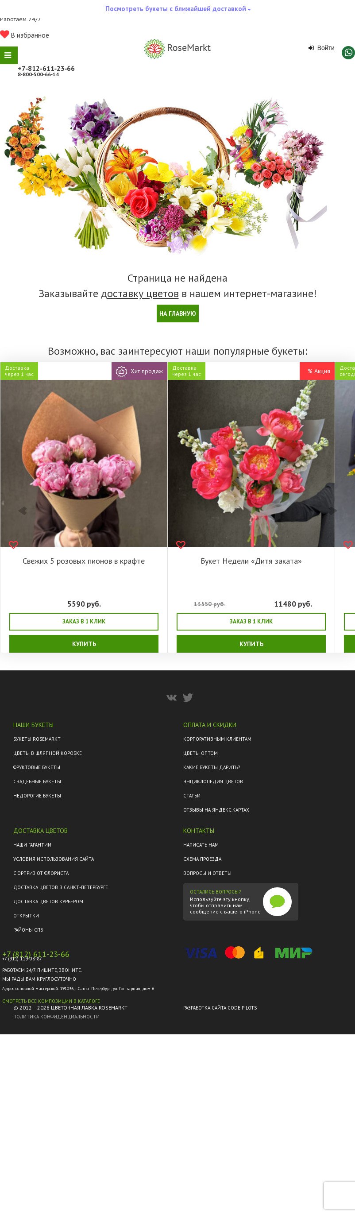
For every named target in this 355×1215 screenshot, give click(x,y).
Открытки (26, 916)
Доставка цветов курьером (48, 901)
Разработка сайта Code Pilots (220, 1008)
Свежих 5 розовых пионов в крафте (84, 561)
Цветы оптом (200, 753)
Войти (322, 47)
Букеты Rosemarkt (37, 739)
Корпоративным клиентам (217, 739)
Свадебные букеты (37, 781)
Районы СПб (28, 930)
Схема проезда (202, 859)
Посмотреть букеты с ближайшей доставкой (178, 11)
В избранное (24, 34)
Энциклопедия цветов (213, 781)
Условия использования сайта (53, 859)
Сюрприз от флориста (41, 873)
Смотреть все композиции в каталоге (51, 1001)
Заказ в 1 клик (83, 621)
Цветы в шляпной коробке (47, 753)
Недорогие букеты (37, 796)
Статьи (192, 796)
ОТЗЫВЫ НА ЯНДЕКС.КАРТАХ (216, 810)
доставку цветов (140, 293)
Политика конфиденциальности (56, 1017)
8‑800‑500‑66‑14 (38, 74)
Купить (84, 644)
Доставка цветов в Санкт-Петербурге (60, 887)
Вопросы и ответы (207, 873)
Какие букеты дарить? (211, 767)
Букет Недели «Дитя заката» (251, 561)
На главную (177, 313)
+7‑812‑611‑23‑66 (46, 68)
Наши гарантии (32, 845)
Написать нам (201, 845)
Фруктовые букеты (36, 767)
